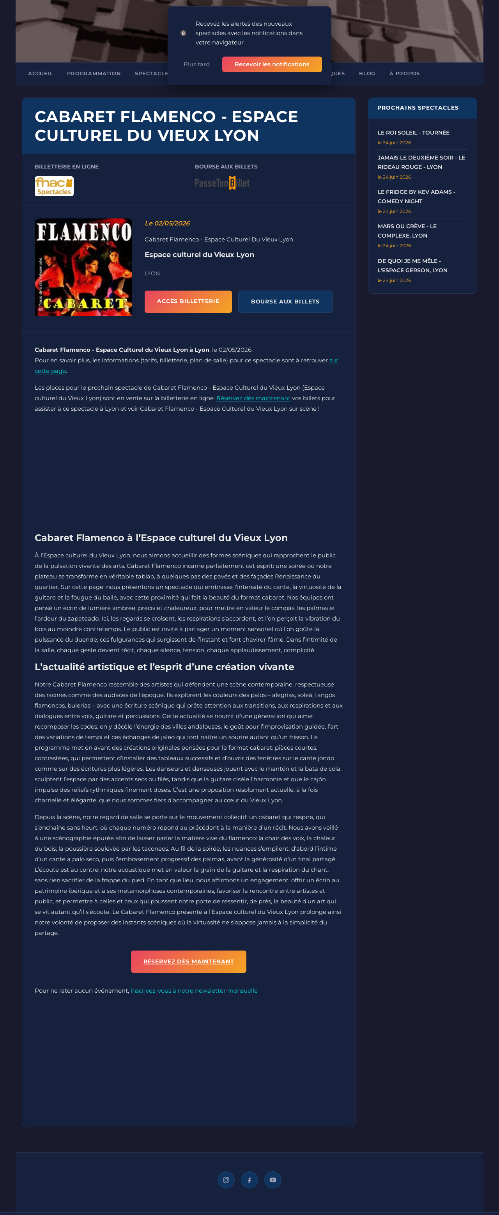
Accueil (40, 72)
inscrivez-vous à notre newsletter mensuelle (194, 989)
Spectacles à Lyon (165, 72)
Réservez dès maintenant (253, 396)
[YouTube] (272, 1178)
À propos (404, 72)
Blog (367, 72)
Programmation (94, 72)
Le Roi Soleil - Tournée (413, 131)
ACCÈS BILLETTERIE (188, 299)
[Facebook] (249, 1178)
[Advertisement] (189, 473)
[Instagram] (226, 1178)
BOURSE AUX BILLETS (285, 299)
